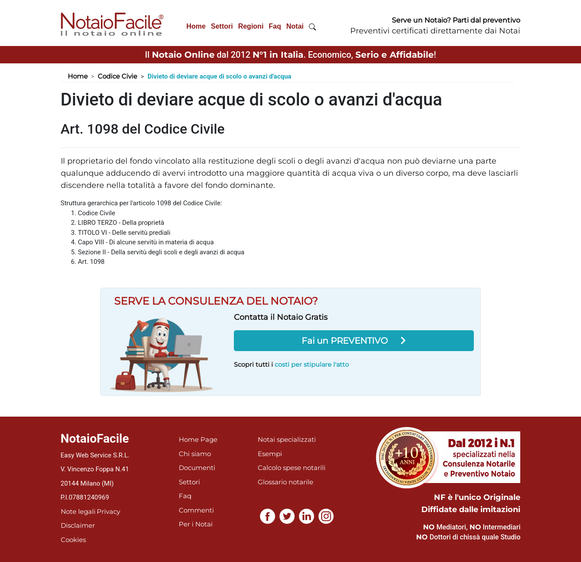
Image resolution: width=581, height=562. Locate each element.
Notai (295, 26)
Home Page (198, 439)
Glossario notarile (285, 482)
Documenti (197, 467)
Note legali (78, 511)
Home (196, 26)
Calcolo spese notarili (291, 467)
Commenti (196, 510)
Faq (275, 26)
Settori (222, 26)
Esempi (270, 454)
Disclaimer (78, 525)
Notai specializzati (287, 439)
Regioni (251, 26)
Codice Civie (117, 76)
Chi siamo (195, 454)
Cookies (73, 540)
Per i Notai (196, 524)
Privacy (108, 511)
